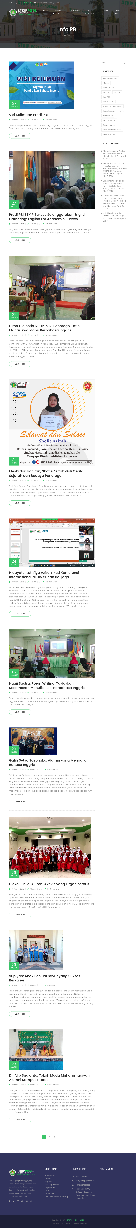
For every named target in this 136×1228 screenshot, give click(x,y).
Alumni (33, 769)
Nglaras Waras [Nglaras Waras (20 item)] (109, 120)
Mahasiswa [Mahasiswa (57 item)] (108, 115)
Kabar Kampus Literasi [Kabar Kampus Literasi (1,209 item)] (112, 106)
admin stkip (19, 120)
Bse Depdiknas (52, 1184)
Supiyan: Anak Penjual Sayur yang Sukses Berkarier (44, 978)
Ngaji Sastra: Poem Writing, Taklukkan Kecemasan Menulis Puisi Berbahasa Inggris (47, 685)
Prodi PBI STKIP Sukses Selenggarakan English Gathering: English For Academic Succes (47, 216)
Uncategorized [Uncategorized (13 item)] (109, 134)
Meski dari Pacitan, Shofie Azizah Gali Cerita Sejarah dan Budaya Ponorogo (46, 473)
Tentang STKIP (57, 11)
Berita (105, 10)
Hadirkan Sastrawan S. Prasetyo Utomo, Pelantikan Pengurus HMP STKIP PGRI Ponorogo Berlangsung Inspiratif (115, 168)
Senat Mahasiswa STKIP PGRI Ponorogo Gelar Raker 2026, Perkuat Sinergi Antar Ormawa (114, 185)
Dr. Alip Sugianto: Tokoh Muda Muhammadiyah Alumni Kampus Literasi (49, 1077)
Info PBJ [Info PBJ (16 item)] (117, 92)
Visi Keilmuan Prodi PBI (28, 114)
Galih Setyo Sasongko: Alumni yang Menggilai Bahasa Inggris (48, 762)
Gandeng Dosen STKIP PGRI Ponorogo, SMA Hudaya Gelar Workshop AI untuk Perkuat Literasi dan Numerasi (114, 200)
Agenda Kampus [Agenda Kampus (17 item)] (110, 78)
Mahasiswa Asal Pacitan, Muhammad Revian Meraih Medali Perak (114, 153)
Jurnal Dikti (50, 1175)
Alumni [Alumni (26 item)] (106, 83)
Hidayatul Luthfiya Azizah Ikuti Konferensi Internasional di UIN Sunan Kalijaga (44, 574)
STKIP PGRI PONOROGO (75, 1220)
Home (45, 10)
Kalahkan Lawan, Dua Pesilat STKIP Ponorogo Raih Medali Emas (113, 216)
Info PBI (33, 120)
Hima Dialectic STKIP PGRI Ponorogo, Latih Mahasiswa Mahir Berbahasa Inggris (44, 328)
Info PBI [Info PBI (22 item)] (106, 92)
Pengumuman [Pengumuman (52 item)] (109, 125)
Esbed (48, 1178)
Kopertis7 (49, 1181)
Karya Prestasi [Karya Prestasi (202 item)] (109, 111)
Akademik (75, 10)
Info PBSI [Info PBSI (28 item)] (106, 97)
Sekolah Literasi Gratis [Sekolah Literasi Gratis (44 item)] (112, 130)
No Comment (51, 120)
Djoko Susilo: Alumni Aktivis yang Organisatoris (49, 884)
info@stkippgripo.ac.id (85, 1180)
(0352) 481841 (27, 2)
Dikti (47, 1190)
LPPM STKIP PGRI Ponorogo (57, 1196)
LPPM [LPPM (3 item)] (122, 111)
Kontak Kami (117, 11)
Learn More (20, 136)
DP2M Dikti (49, 1193)
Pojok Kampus (88, 11)
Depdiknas (50, 1187)
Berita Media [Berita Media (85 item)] (108, 87)
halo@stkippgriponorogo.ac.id (48, 2)
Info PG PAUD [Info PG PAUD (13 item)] (108, 101)
